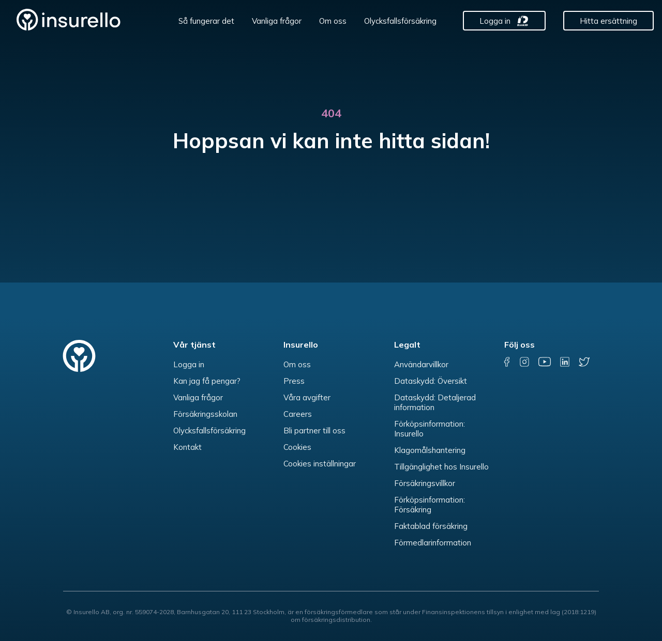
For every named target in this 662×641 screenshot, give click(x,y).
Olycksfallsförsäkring (400, 21)
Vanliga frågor (277, 21)
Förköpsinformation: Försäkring (429, 504)
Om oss (333, 21)
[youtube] (544, 362)
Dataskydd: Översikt (430, 381)
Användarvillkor (421, 364)
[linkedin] (564, 362)
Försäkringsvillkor (424, 483)
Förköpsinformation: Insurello (429, 429)
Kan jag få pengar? (206, 381)
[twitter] (584, 362)
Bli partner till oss (314, 430)
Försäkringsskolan (205, 414)
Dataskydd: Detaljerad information (435, 402)
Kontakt (187, 447)
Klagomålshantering (429, 450)
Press (294, 381)
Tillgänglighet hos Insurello (441, 467)
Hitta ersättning (608, 21)
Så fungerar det (206, 21)
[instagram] (524, 362)
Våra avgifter (306, 397)
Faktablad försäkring (431, 526)
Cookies (297, 447)
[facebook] (507, 362)
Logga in (494, 21)
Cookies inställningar (319, 463)
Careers (297, 414)
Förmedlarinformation (432, 543)
